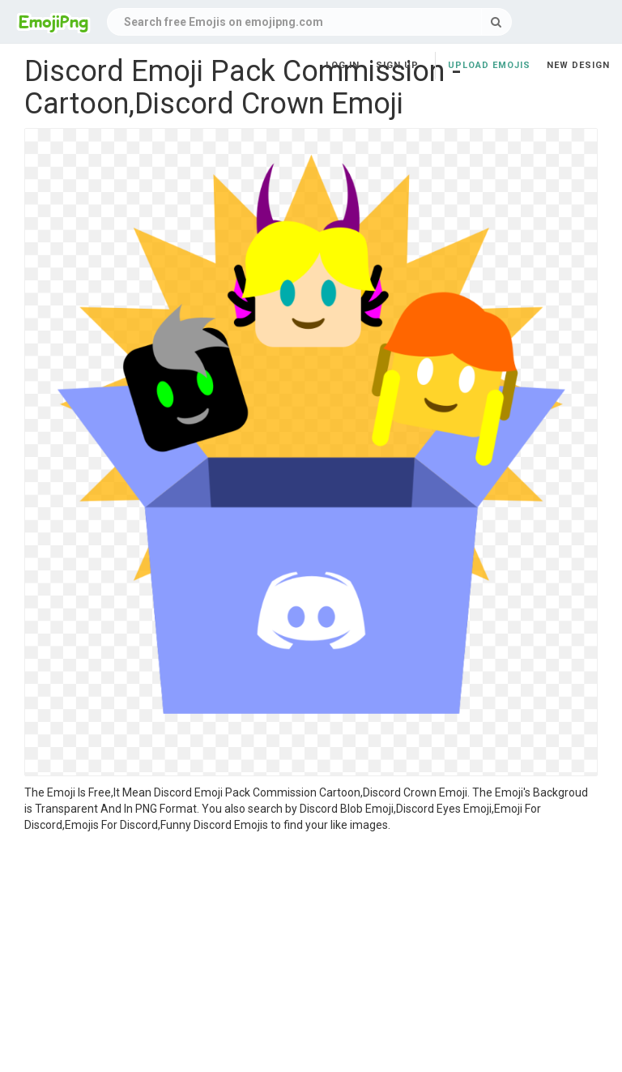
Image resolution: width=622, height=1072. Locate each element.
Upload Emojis (489, 65)
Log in (343, 65)
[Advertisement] (311, 954)
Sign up (397, 65)
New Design (578, 65)
